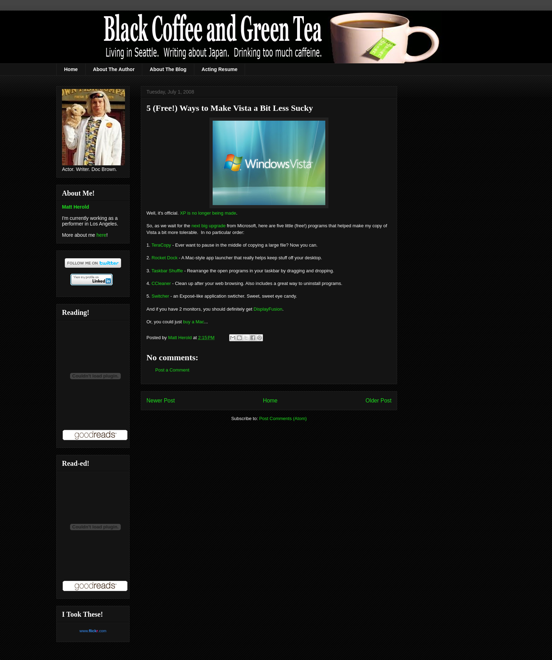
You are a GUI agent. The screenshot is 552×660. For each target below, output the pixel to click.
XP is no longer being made (208, 213)
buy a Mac (193, 321)
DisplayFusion (267, 309)
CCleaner (161, 283)
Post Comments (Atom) (283, 418)
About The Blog (168, 69)
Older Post (378, 401)
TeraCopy (161, 245)
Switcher (160, 296)
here (101, 235)
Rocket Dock (164, 257)
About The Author (113, 69)
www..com (93, 631)
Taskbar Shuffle (167, 270)
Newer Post (160, 401)
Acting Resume (220, 69)
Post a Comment (172, 370)
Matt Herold (75, 207)
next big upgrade (209, 225)
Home (71, 69)
